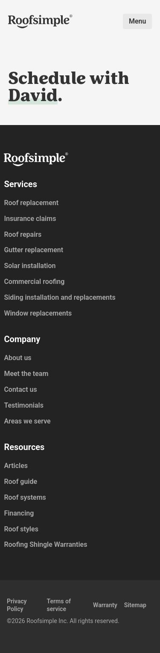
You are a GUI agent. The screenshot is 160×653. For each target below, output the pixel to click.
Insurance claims (30, 219)
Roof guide (20, 481)
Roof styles (21, 529)
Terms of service (59, 605)
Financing (19, 513)
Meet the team (26, 374)
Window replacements (38, 313)
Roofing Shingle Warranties (45, 544)
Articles (16, 466)
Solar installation (29, 266)
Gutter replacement (33, 250)
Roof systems (25, 497)
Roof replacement (31, 203)
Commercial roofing (34, 281)
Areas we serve (27, 421)
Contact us (20, 389)
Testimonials (24, 405)
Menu (137, 21)
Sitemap (135, 605)
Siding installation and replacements (59, 297)
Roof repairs (22, 234)
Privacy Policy (17, 605)
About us (17, 358)
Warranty (105, 605)
